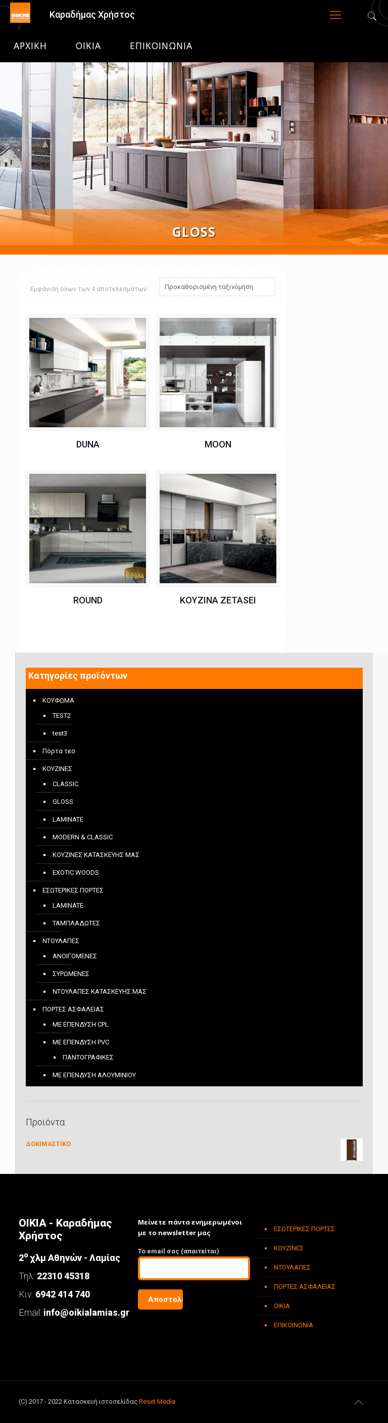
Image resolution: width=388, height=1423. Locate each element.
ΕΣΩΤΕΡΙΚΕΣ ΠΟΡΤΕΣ (73, 890)
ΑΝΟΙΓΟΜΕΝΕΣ (75, 956)
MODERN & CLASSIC (83, 837)
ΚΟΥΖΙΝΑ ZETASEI (218, 600)
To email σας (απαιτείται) (194, 1263)
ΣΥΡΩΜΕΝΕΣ (71, 974)
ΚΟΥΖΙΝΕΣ (57, 769)
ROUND (88, 600)
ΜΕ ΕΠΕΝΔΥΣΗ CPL (81, 1024)
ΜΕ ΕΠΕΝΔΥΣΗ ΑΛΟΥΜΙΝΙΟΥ (94, 1075)
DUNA (88, 444)
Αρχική (30, 45)
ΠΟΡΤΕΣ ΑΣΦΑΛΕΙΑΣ (73, 1009)
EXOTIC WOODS (76, 872)
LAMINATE (68, 819)
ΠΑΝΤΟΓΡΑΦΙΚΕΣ (88, 1057)
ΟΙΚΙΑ (88, 45)
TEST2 (62, 715)
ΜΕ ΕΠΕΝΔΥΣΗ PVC (81, 1042)
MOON (218, 444)
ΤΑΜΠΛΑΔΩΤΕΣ (76, 923)
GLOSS (63, 801)
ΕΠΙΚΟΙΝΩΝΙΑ (161, 45)
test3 (60, 733)
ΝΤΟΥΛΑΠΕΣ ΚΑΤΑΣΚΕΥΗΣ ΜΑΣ (100, 991)
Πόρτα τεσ (58, 751)
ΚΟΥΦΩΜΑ (58, 700)
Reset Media (157, 1401)
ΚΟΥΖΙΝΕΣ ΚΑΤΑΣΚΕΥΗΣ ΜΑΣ (96, 855)
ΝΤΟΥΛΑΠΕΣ (60, 941)
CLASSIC (65, 784)
